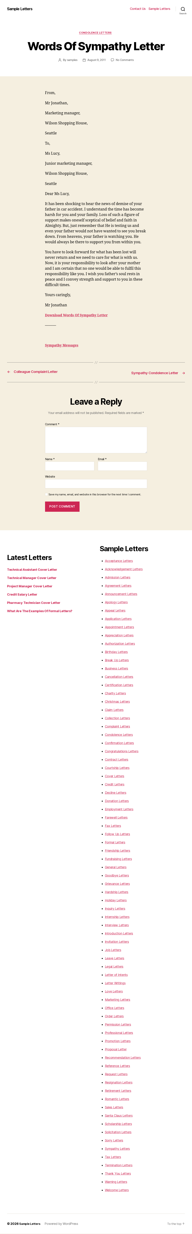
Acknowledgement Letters (124, 569)
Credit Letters (114, 785)
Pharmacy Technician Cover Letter (33, 603)
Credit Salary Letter (22, 595)
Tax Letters (113, 1157)
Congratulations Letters (122, 751)
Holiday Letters (116, 900)
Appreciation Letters (119, 636)
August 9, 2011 (96, 61)
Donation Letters (117, 801)
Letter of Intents (116, 975)
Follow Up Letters (117, 834)
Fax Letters (113, 826)
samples (71, 61)
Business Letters (116, 669)
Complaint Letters (117, 727)
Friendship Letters (117, 851)
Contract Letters (116, 760)
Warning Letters (116, 1182)
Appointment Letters (119, 627)
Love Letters (114, 992)
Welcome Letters (117, 1190)
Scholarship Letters (118, 1124)
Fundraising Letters (118, 859)
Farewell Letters (116, 818)
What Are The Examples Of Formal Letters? (39, 611)
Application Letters (118, 619)
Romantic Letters (117, 1099)
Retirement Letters (118, 1091)
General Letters (116, 867)
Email (102, 459)
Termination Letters (119, 1165)
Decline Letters (115, 793)
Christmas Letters (117, 702)
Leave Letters (114, 958)
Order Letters (114, 1016)
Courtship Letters (117, 768)
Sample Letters (21, 9)
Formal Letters (115, 843)
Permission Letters (118, 1025)
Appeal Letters (115, 611)
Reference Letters (117, 1066)
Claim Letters (114, 710)
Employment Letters (119, 809)
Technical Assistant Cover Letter (32, 570)
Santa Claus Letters (119, 1116)
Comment (52, 424)
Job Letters (113, 950)
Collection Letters (117, 718)
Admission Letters (117, 578)
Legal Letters (114, 967)
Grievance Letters (117, 884)
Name (50, 459)
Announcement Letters (121, 594)
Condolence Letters (96, 33)
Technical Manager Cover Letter (31, 578)
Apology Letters (116, 602)
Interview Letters (117, 925)
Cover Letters (114, 776)
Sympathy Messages (63, 346)
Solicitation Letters (118, 1132)
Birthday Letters (116, 652)
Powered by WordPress (63, 1224)
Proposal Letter (116, 1049)
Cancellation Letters (119, 677)
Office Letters (114, 1008)
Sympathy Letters (117, 1149)
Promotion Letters (118, 1041)
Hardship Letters (116, 892)
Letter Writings (115, 983)
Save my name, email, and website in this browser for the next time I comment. (95, 494)
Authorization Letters (120, 644)
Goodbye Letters (117, 876)
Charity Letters (115, 693)
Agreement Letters (118, 586)
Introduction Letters (119, 934)
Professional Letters (119, 1033)
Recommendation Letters (123, 1058)
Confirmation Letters (119, 743)
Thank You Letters (118, 1174)
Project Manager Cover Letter (29, 586)
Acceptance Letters (119, 561)
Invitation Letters (117, 942)
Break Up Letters (117, 660)
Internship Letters (117, 917)
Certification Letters (119, 685)
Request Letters (116, 1074)
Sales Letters (114, 1107)
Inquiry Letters (115, 909)
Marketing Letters (117, 1000)
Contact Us (138, 9)
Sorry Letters (114, 1141)
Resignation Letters (119, 1083)
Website (50, 477)
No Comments (125, 61)
